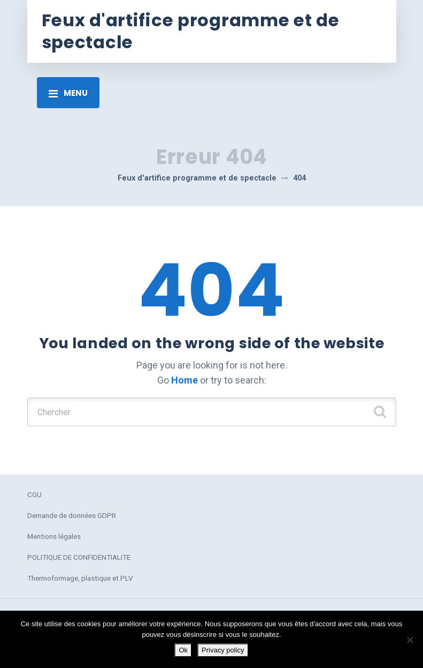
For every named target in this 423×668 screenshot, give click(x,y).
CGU (34, 494)
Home (184, 380)
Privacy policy (223, 650)
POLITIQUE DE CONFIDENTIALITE (78, 557)
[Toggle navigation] (68, 92)
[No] (409, 639)
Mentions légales (54, 536)
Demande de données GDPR (71, 515)
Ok (183, 650)
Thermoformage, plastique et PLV (80, 578)
